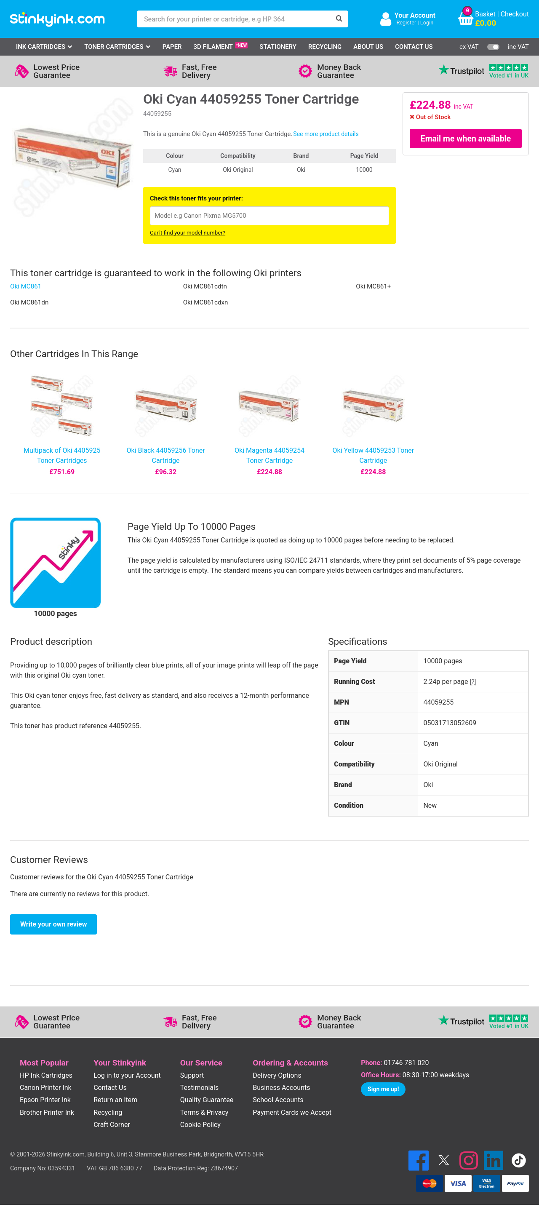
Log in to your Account (127, 1075)
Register (406, 22)
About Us (368, 47)
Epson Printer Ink (45, 1100)
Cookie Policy (200, 1125)
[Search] (339, 19)
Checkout (515, 14)
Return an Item (115, 1100)
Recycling (325, 47)
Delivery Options (277, 1075)
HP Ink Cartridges (46, 1075)
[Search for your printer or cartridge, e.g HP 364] (234, 19)
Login (427, 22)
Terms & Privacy (204, 1112)
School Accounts (278, 1100)
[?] (473, 682)
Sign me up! (383, 1089)
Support (192, 1075)
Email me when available (465, 139)
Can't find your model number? (187, 233)
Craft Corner (111, 1125)
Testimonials (199, 1088)
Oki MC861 (25, 286)
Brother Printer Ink (47, 1112)
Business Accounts (281, 1088)
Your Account (415, 15)
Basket (485, 14)
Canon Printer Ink (46, 1088)
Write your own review (53, 924)
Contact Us (414, 47)
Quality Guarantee (206, 1100)
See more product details (325, 134)
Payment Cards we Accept (292, 1112)
